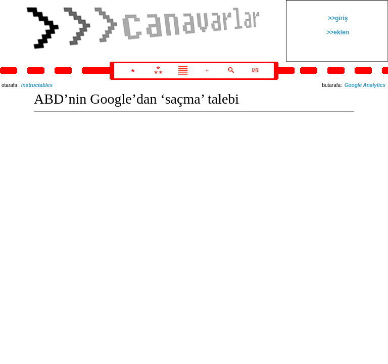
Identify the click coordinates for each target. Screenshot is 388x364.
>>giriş (337, 18)
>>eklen (337, 32)
